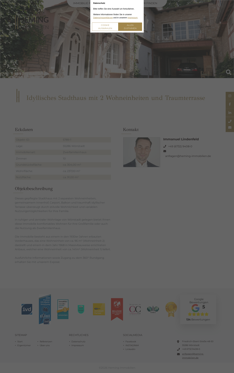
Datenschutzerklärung (103, 18)
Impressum (133, 18)
